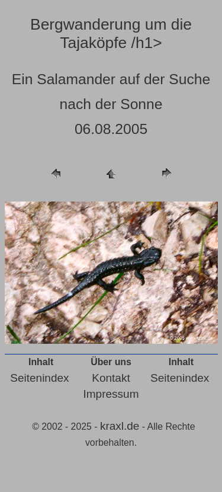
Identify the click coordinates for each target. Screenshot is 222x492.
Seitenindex (39, 378)
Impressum (111, 394)
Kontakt (111, 378)
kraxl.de (120, 426)
